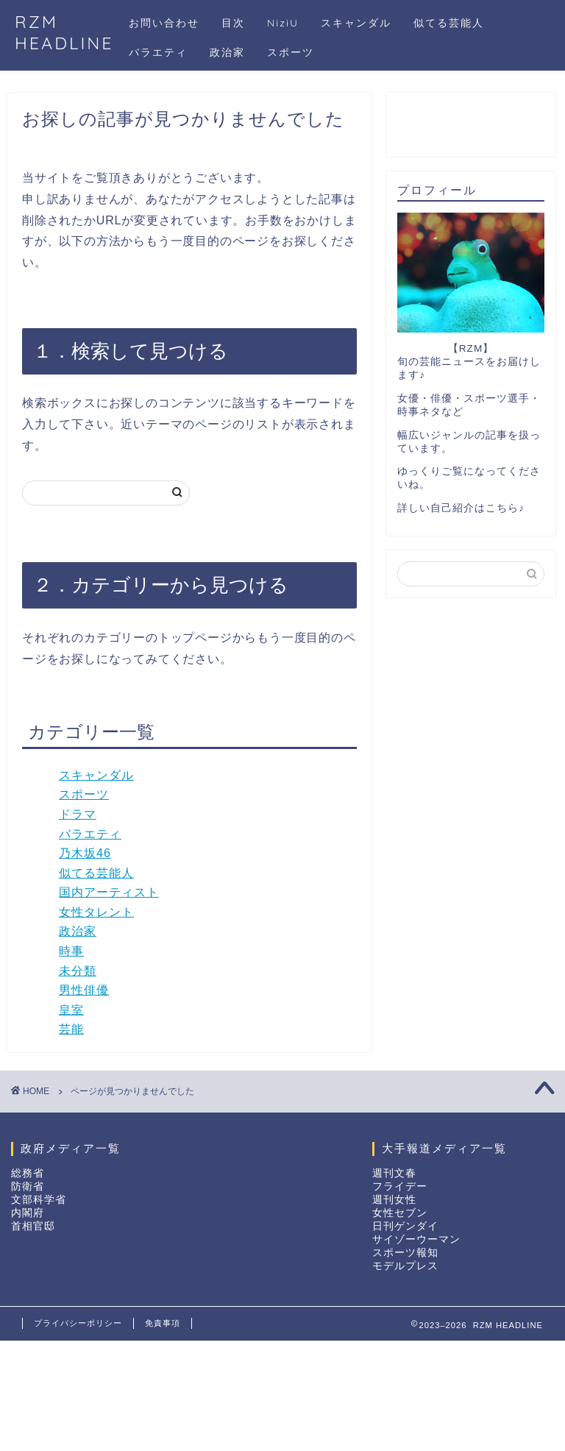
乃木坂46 (85, 853)
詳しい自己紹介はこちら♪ (461, 508)
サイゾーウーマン (416, 1239)
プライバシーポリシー (78, 1323)
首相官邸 (33, 1226)
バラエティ (158, 52)
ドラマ (77, 814)
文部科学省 (38, 1199)
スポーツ (290, 52)
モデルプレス (405, 1265)
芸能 (71, 1029)
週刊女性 (394, 1199)
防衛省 (27, 1186)
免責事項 (162, 1323)
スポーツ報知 (405, 1252)
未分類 (77, 971)
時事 (71, 951)
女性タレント (96, 912)
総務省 (27, 1173)
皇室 (71, 1010)
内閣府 (27, 1212)
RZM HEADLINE (64, 32)
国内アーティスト (109, 892)
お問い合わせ (164, 22)
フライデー (399, 1186)
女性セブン (399, 1212)
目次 (233, 22)
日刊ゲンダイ (405, 1226)
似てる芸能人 (448, 22)
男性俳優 (84, 990)
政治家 (227, 52)
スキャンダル (356, 22)
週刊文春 (394, 1173)
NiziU (283, 22)
